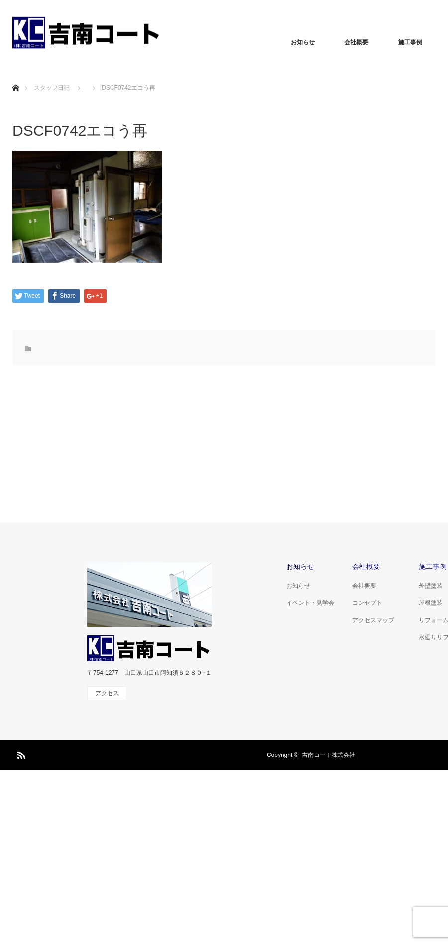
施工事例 (410, 42)
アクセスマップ (373, 620)
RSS (19, 753)
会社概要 (356, 42)
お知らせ (303, 42)
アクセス (107, 693)
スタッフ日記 (52, 87)
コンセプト (367, 602)
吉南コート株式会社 (328, 755)
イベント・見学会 (310, 602)
